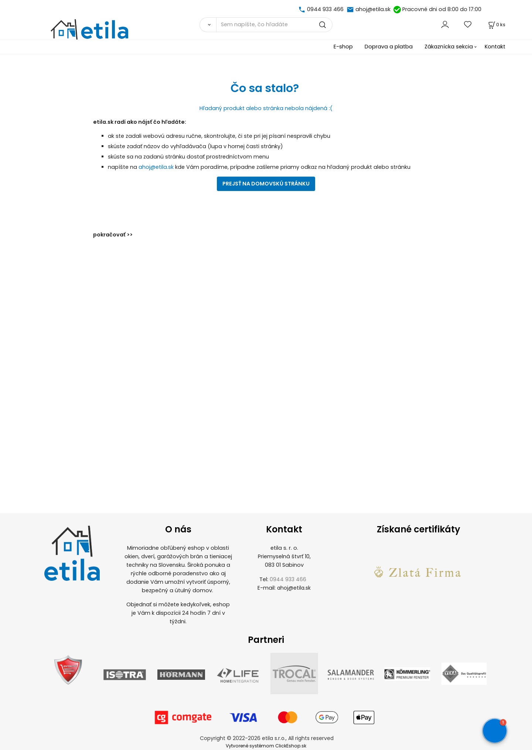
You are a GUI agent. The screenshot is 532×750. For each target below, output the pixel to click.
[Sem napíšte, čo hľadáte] (274, 24)
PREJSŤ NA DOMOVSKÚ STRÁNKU (266, 183)
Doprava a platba (389, 46)
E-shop (343, 46)
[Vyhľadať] (208, 24)
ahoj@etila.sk (373, 9)
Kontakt (495, 46)
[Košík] (496, 24)
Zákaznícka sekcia (448, 46)
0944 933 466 (325, 9)
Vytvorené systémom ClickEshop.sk (266, 746)
